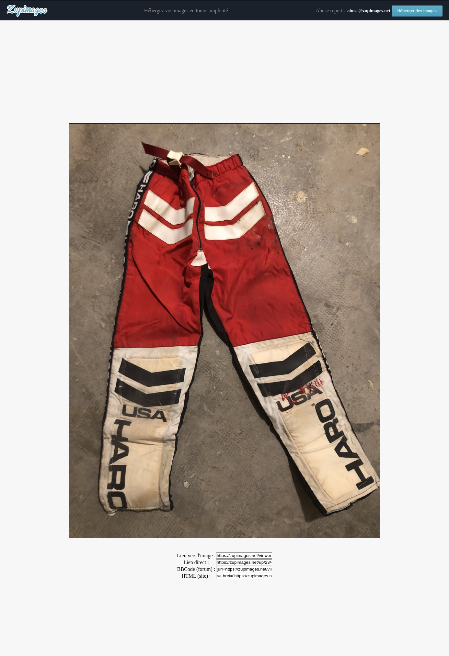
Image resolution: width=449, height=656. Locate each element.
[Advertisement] (224, 72)
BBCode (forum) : (196, 569)
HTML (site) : (196, 576)
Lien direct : (196, 562)
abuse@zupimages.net (368, 10)
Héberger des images (417, 11)
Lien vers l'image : (196, 555)
